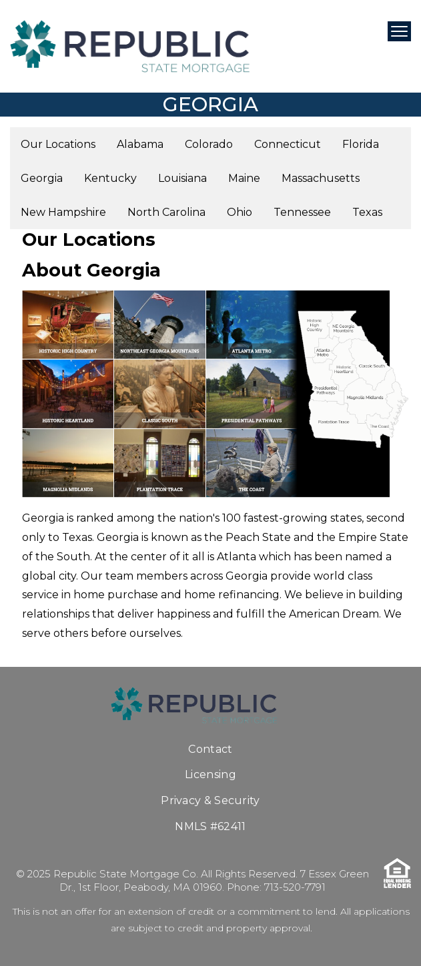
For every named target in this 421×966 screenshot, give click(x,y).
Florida (360, 144)
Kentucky (110, 178)
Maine (244, 178)
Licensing (210, 774)
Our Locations (58, 144)
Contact (210, 749)
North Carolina (166, 212)
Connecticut (287, 144)
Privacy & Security (210, 800)
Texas (367, 212)
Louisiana (182, 178)
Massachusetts (321, 178)
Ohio (239, 212)
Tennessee (302, 212)
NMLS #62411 (210, 826)
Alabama (140, 144)
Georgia (42, 178)
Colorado (209, 144)
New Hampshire (63, 212)
